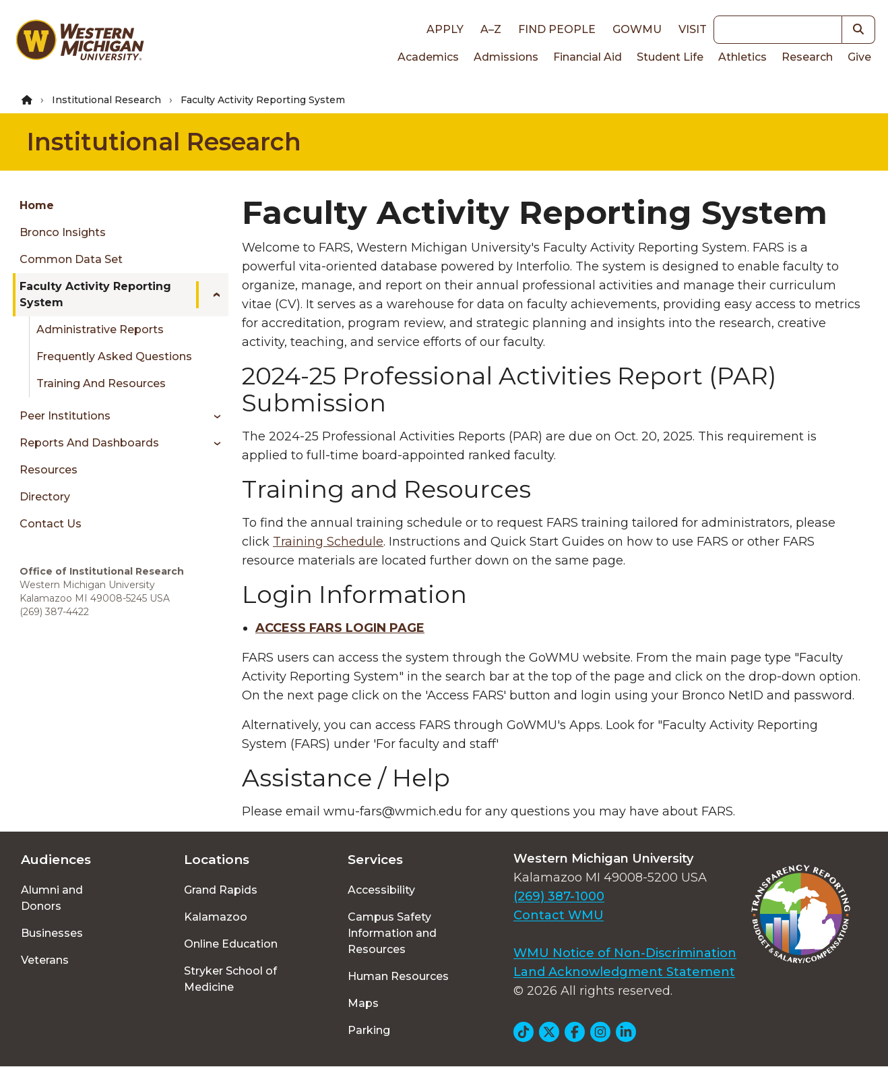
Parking (369, 1030)
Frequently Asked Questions (114, 356)
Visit (692, 29)
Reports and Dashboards (89, 442)
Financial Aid (587, 57)
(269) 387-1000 (558, 896)
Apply (445, 29)
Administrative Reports (100, 329)
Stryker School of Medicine (230, 978)
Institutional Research (106, 100)
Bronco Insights (63, 232)
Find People (557, 29)
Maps (363, 1003)
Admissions (506, 57)
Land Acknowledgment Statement (624, 971)
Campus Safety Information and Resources (392, 933)
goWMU (637, 29)
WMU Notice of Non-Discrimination (624, 953)
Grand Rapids (220, 890)
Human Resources (398, 976)
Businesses (52, 933)
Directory (45, 496)
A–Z (490, 29)
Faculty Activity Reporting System (95, 294)
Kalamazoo (215, 917)
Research (807, 57)
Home (37, 205)
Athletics (742, 57)
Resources (48, 469)
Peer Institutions (65, 415)
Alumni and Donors (52, 898)
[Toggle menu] (212, 294)
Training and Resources (101, 383)
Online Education (231, 944)
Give (859, 57)
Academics (428, 57)
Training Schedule (328, 541)
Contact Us (51, 523)
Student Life (670, 57)
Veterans (45, 960)
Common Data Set (71, 259)
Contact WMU (558, 915)
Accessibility (381, 890)
